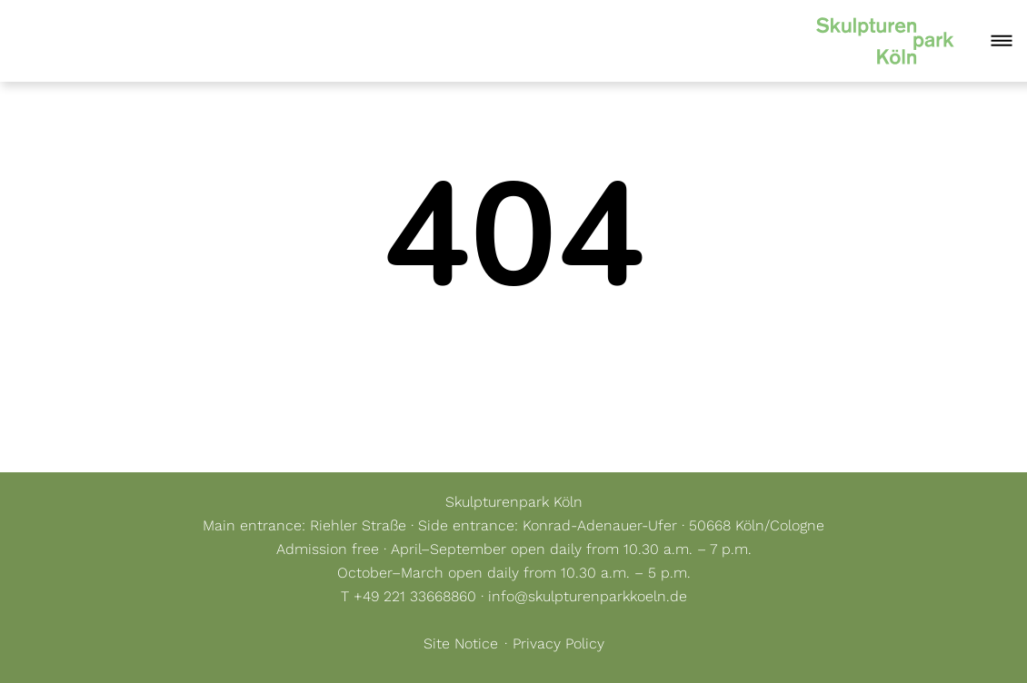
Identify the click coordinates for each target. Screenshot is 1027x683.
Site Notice (461, 643)
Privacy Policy (558, 643)
